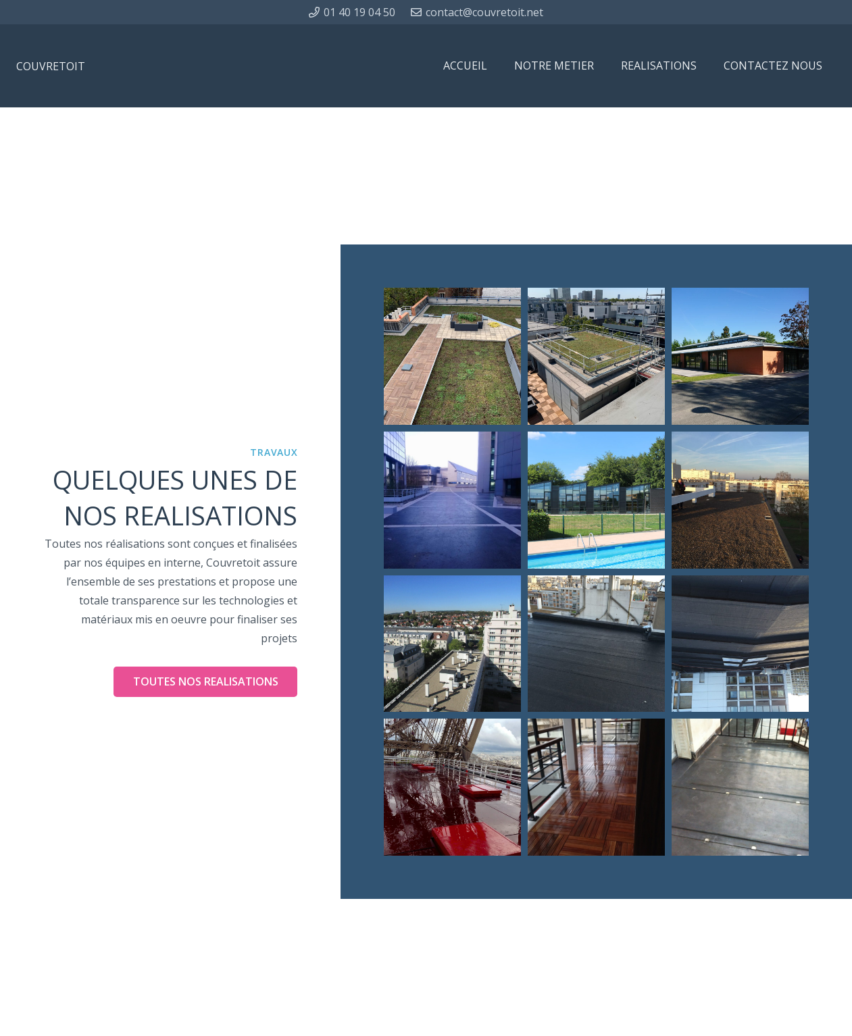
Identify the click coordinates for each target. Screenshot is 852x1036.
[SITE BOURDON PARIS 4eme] (740, 644)
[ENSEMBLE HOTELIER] (740, 356)
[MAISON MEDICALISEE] (452, 356)
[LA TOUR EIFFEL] (452, 787)
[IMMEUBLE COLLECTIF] (596, 356)
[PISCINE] (596, 500)
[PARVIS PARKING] (452, 500)
